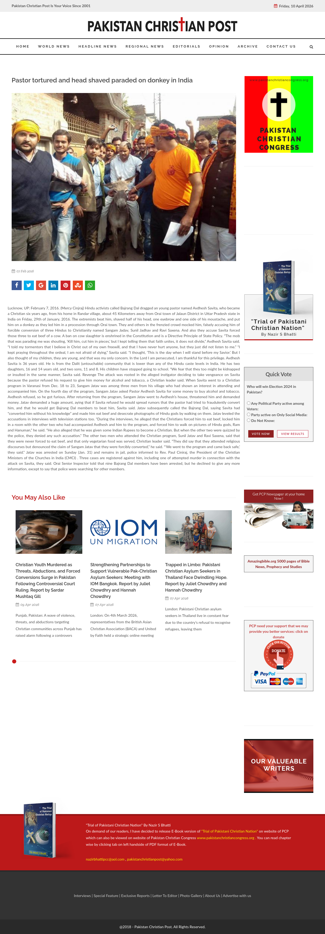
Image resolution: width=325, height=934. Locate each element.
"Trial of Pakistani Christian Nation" (230, 831)
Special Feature (106, 895)
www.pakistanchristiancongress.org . (226, 837)
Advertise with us (237, 895)
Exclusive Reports (136, 895)
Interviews (83, 895)
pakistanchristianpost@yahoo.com (154, 859)
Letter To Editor (165, 895)
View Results (292, 433)
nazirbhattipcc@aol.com (105, 859)
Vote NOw (261, 433)
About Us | (214, 895)
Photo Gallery (191, 895)
